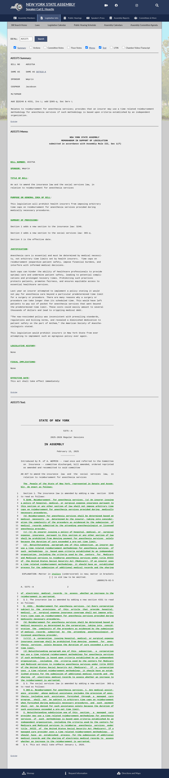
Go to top (14, 126)
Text (104, 52)
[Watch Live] (102, 6)
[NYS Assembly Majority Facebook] (112, 6)
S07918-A (41, 76)
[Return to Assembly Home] (46, 8)
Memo (92, 52)
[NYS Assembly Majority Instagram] (133, 6)
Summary (21, 52)
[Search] (154, 6)
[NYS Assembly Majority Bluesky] (144, 6)
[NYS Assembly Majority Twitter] (123, 6)
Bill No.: (14, 42)
